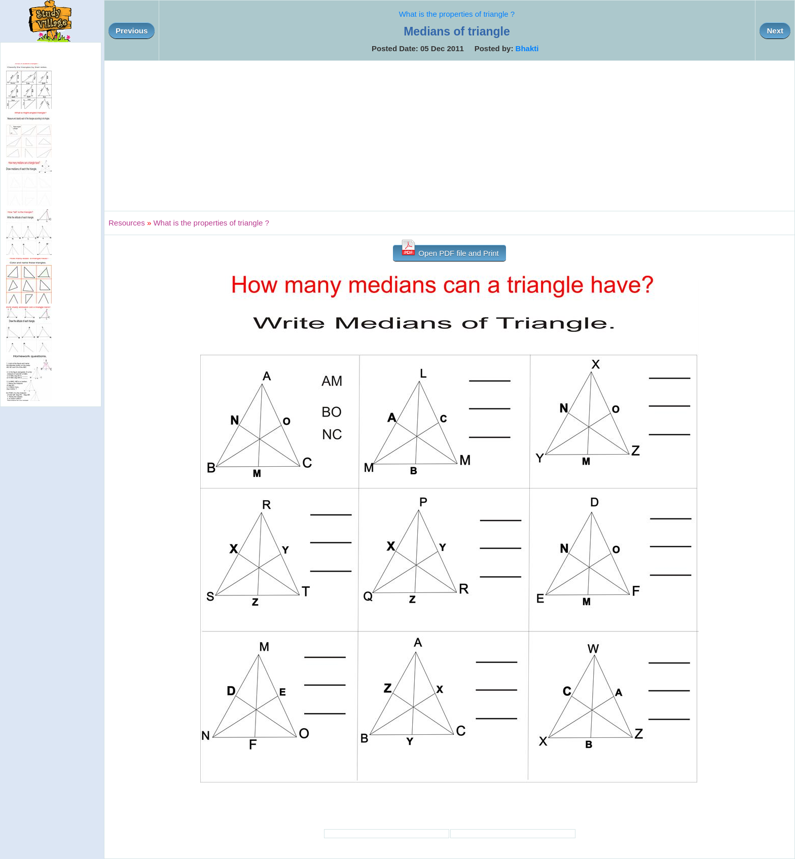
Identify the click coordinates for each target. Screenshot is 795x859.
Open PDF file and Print (449, 251)
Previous (132, 30)
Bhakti (527, 48)
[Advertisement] (450, 136)
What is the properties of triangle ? (457, 14)
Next (775, 30)
